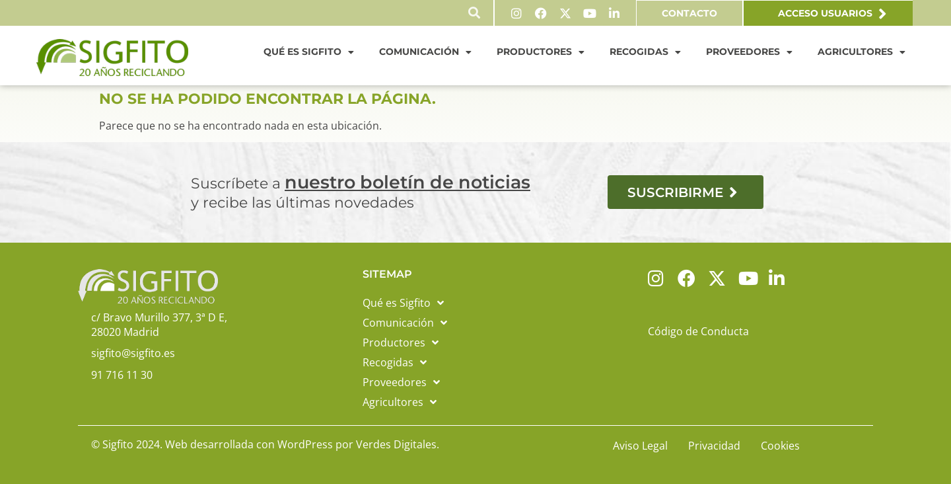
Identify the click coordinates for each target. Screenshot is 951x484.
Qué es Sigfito (309, 51)
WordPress (305, 443)
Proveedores (749, 51)
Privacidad (714, 445)
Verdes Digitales (396, 443)
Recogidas (645, 51)
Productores (540, 51)
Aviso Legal (640, 445)
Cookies (780, 445)
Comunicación (425, 51)
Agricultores (861, 51)
